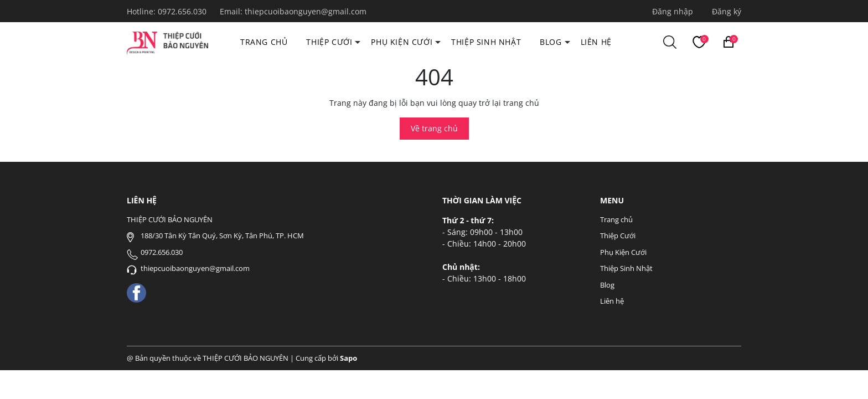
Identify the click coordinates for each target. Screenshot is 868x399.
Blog (550, 42)
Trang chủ (263, 42)
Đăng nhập (672, 11)
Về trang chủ (434, 128)
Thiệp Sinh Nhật (486, 42)
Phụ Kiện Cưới (401, 42)
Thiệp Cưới (329, 42)
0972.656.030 (183, 11)
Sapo (348, 358)
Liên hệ (596, 42)
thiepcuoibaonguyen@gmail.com (305, 11)
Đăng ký (726, 11)
